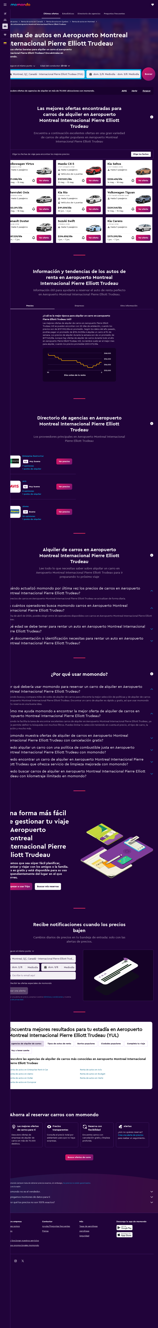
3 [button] (31, 109)
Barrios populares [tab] (95, 1067)
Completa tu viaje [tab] (30, 1074)
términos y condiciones (63, 1014)
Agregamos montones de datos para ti (86, 1230)
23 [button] (74, 123)
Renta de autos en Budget (97, 1097)
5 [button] (45, 109)
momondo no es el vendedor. (86, 1225)
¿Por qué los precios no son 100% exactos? (86, 1235)
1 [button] (66, 102)
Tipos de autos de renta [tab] (69, 1067)
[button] (5, 4)
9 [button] (74, 109)
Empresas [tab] (84, 310)
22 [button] (66, 123)
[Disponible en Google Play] (127, 1260)
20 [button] (52, 123)
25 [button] (38, 130)
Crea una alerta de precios (133, 1164)
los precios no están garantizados (86, 1216)
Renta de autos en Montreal (93, 22)
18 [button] (38, 123)
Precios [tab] (38, 310)
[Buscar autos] (5, 26)
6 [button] (52, 109)
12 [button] (45, 116)
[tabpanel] (84, 355)
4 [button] (38, 109)
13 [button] (52, 116)
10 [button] (31, 116)
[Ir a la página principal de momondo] (20, 4)
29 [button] (66, 130)
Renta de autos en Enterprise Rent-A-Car (38, 1093)
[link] (50, 181)
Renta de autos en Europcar (32, 1105)
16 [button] (74, 116)
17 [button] (31, 123)
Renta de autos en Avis (95, 1093)
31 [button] (31, 138)
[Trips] (5, 35)
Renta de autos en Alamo (31, 1097)
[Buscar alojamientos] (5, 20)
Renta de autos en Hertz (96, 1101)
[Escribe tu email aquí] (52, 993)
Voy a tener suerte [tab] (54, 1074)
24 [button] (31, 130)
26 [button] (45, 130)
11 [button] (38, 116)
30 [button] (74, 130)
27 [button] (52, 130)
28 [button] (59, 130)
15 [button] (67, 116)
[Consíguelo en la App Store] (127, 1267)
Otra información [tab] (130, 310)
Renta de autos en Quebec (67, 22)
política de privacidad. (24, 1017)
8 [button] (67, 109)
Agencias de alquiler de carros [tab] (36, 1067)
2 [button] (74, 102)
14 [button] (60, 116)
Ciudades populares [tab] (120, 1067)
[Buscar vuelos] (5, 14)
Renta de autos (21, 22)
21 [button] (60, 123)
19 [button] (45, 123)
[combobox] (29, 65)
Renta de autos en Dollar (31, 1101)
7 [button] (59, 109)
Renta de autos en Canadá (41, 22)
